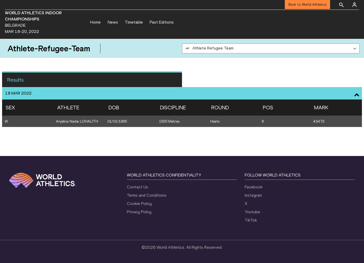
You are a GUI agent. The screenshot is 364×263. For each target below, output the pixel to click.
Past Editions (162, 22)
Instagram (253, 195)
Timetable (134, 22)
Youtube (252, 211)
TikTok (251, 220)
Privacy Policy (139, 211)
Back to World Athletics (307, 4)
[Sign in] (354, 4)
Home (95, 22)
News (113, 22)
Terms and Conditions (146, 195)
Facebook (254, 186)
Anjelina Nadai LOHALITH (77, 121)
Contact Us (137, 186)
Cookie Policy (139, 203)
